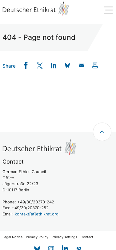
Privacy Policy (37, 237)
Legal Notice (12, 237)
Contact (87, 237)
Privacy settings (64, 237)
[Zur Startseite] (35, 8)
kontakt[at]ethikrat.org (36, 213)
